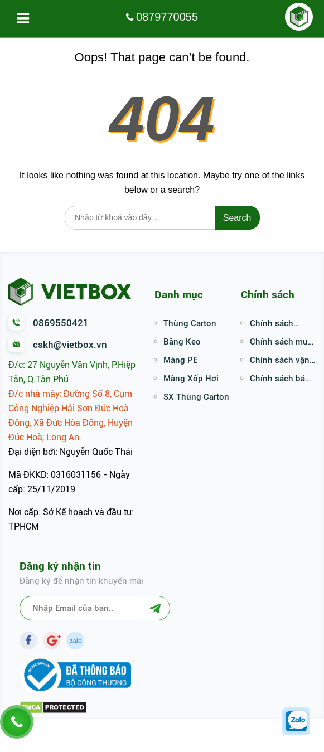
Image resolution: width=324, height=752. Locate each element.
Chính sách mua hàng (281, 343)
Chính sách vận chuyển (280, 361)
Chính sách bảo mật (280, 379)
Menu (26, 18)
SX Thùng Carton (196, 397)
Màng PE (180, 360)
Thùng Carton (189, 323)
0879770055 (167, 17)
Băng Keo (182, 342)
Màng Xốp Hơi (191, 378)
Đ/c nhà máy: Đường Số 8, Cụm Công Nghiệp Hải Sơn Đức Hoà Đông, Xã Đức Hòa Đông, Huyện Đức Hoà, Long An (70, 416)
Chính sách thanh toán (271, 324)
